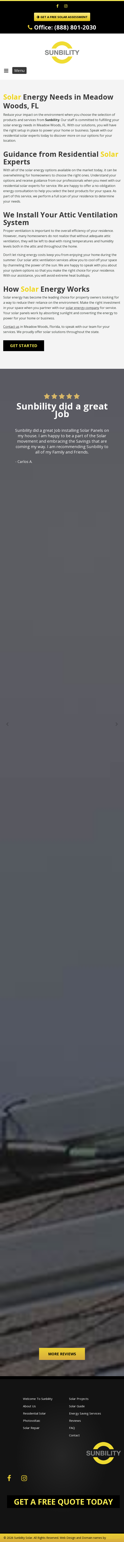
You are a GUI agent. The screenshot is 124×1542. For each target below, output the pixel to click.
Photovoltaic (31, 1421)
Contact (74, 1435)
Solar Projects (79, 1399)
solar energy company (82, 308)
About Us (29, 1406)
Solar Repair (31, 1428)
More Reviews (62, 1353)
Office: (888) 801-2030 (62, 27)
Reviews (75, 1421)
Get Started (23, 345)
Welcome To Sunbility (38, 1399)
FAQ (72, 1428)
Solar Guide (77, 1406)
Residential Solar (34, 1413)
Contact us (11, 326)
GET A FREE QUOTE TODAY (63, 1501)
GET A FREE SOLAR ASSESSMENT (62, 17)
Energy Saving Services (85, 1413)
